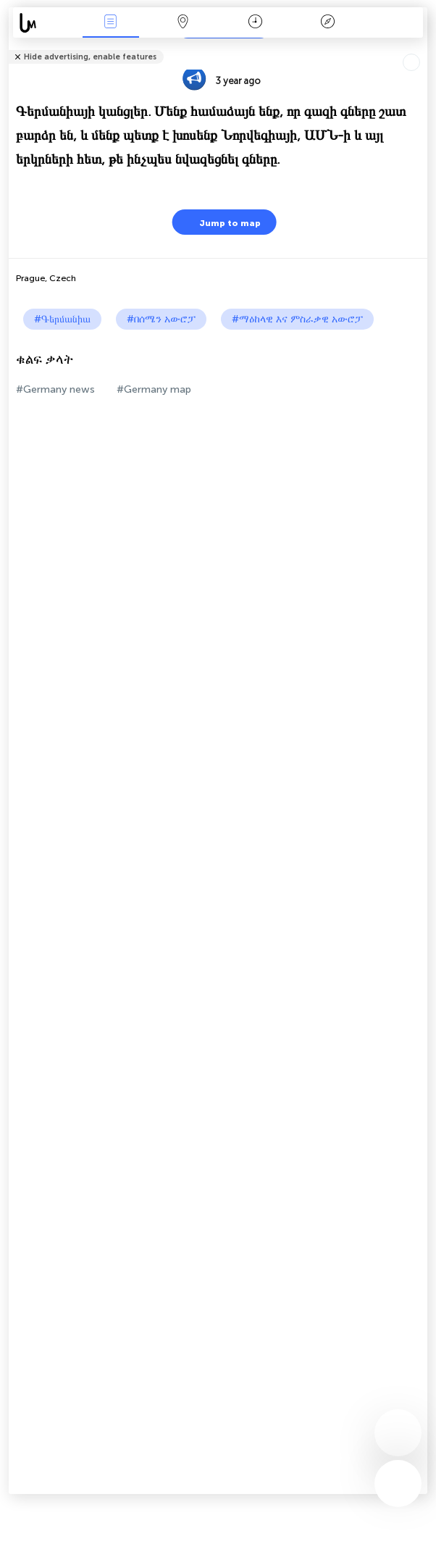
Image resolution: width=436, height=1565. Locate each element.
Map (183, 23)
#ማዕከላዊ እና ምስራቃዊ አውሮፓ (297, 319)
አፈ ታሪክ (328, 23)
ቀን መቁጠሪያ (255, 23)
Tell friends (421, 47)
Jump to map (221, 222)
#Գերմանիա (62, 319)
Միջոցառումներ (111, 23)
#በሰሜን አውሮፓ (161, 319)
